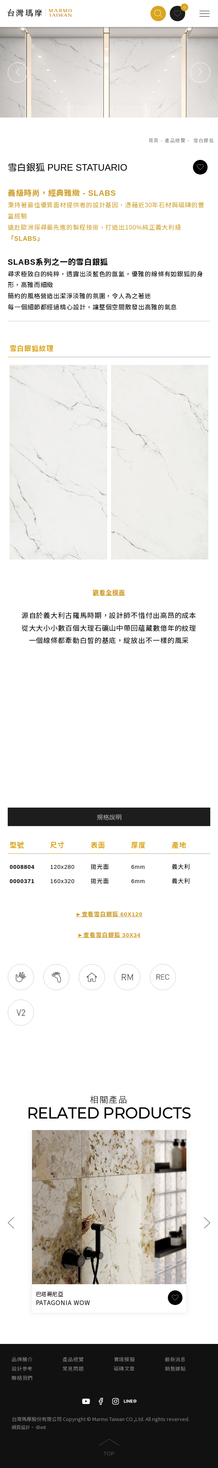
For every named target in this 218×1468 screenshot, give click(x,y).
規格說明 (109, 817)
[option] (109, 72)
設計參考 (22, 1369)
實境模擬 (124, 1359)
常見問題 (73, 1369)
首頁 (154, 140)
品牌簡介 (22, 1359)
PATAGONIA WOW (63, 1302)
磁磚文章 (124, 1369)
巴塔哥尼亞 (49, 1294)
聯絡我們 (22, 1378)
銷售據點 (175, 1369)
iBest (41, 1427)
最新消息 (175, 1359)
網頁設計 (21, 1427)
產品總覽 (175, 140)
